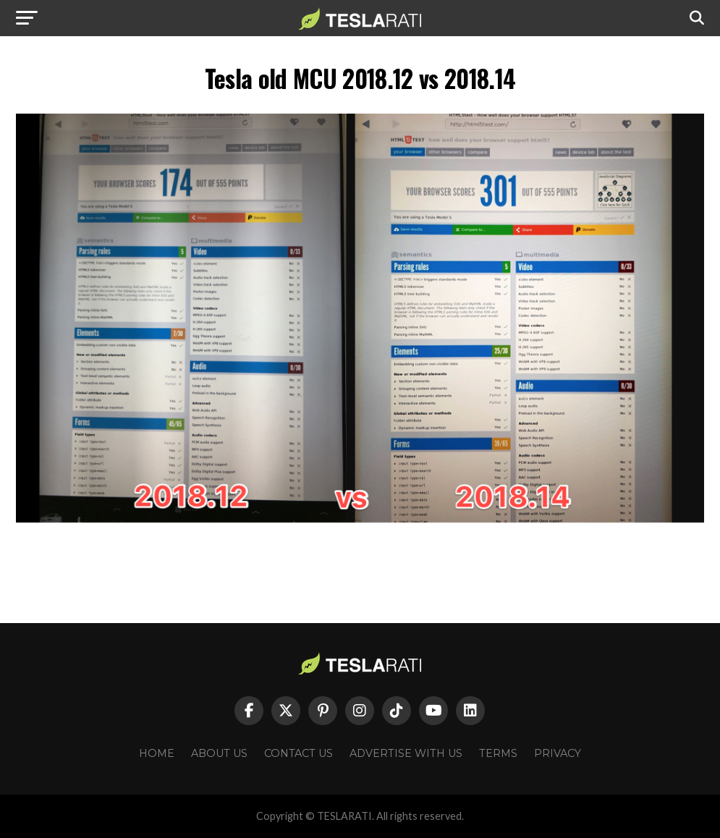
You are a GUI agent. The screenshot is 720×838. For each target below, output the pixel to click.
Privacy (557, 753)
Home (156, 753)
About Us (219, 753)
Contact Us (298, 753)
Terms (498, 753)
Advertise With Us (406, 753)
